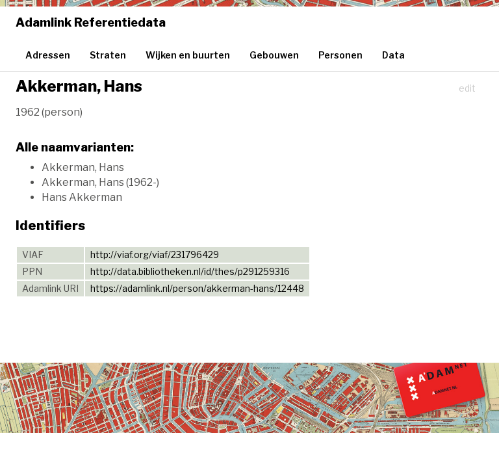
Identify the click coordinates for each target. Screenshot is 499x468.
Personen (340, 54)
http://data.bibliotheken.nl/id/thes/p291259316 (190, 271)
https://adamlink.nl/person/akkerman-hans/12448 (197, 288)
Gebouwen (274, 54)
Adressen (47, 54)
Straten (108, 54)
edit (467, 88)
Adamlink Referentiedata (91, 22)
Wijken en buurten (188, 54)
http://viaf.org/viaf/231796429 (154, 254)
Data (393, 54)
